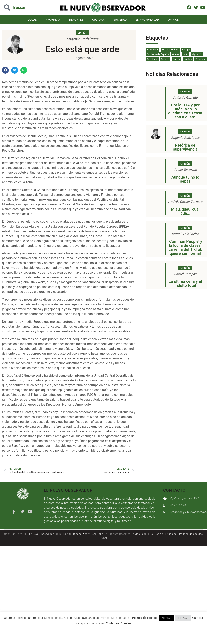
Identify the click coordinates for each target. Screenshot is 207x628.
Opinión (169, 19)
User (104, 538)
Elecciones (152, 49)
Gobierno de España (158, 54)
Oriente (176, 59)
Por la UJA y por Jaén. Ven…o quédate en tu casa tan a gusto (185, 111)
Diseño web (80, 534)
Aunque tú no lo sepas (185, 179)
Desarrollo (97, 534)
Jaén (185, 54)
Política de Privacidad (163, 534)
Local (36, 19)
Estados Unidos (170, 49)
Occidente (152, 59)
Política (188, 59)
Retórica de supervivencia (185, 147)
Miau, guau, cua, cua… (185, 211)
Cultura (98, 19)
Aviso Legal (140, 534)
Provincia (55, 19)
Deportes (77, 19)
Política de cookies (191, 534)
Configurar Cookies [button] (118, 623)
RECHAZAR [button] (182, 618)
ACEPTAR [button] (166, 618)
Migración (197, 54)
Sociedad (118, 19)
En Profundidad (144, 19)
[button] (5, 70)
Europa (186, 49)
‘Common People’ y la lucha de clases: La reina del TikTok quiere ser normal (185, 247)
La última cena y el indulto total (185, 283)
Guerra (175, 54)
